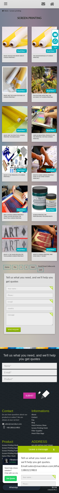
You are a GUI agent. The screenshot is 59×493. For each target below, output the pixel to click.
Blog (33, 422)
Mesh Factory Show (39, 425)
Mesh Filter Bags (38, 433)
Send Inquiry (13, 329)
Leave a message (38, 449)
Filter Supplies (37, 431)
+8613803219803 (13, 427)
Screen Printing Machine (11, 453)
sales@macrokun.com (13, 424)
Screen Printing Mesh (40, 428)
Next (33, 267)
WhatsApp (13, 487)
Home (7, 267)
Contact (34, 417)
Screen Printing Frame (10, 451)
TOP (55, 47)
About (34, 414)
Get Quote (10, 478)
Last (40, 270)
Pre (15, 267)
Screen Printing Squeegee (11, 448)
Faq (33, 420)
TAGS (6, 11)
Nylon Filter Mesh (9, 456)
